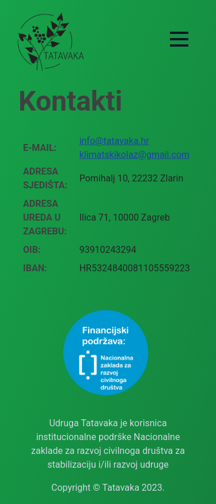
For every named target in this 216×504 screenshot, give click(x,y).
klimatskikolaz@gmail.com (134, 154)
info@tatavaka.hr (114, 140)
